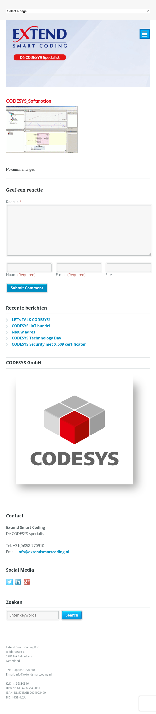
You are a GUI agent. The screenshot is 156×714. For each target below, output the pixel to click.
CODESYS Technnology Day (36, 338)
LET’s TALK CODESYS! (31, 319)
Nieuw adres (23, 332)
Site (108, 274)
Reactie (14, 201)
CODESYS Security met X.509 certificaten (49, 344)
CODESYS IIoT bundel (31, 325)
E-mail (71, 274)
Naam (20, 274)
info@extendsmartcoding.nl (43, 551)
